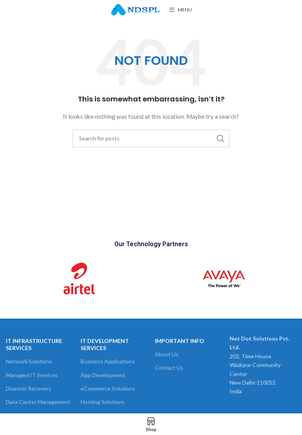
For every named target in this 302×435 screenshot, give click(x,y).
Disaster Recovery (28, 388)
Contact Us (169, 367)
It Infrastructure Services (34, 344)
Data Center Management (38, 401)
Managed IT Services (32, 375)
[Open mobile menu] (180, 10)
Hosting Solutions (103, 401)
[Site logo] (135, 9)
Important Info (179, 340)
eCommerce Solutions (108, 388)
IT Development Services (105, 344)
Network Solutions (29, 361)
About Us (167, 354)
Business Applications (108, 361)
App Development (103, 375)
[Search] (151, 138)
